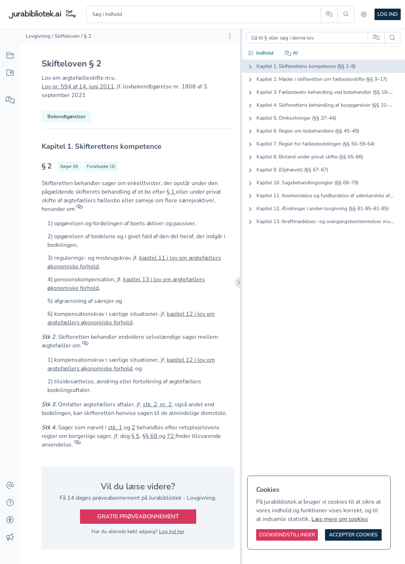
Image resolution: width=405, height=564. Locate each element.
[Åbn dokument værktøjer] (229, 36)
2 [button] (133, 427)
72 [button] (171, 436)
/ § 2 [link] (86, 36)
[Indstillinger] (363, 14)
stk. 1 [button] (115, 427)
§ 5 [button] (135, 436)
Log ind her (171, 531)
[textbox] (138, 146)
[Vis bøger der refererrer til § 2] (69, 166)
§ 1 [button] (171, 192)
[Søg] (346, 14)
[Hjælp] (10, 502)
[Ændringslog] (10, 537)
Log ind (387, 14)
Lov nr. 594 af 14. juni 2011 (78, 87)
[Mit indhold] (10, 72)
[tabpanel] (323, 150)
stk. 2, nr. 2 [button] (157, 404)
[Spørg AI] (329, 14)
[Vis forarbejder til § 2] (101, 166)
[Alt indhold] (10, 55)
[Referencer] (79, 209)
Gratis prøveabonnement (138, 517)
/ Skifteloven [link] (66, 36)
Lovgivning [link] (38, 36)
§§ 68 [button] (150, 436)
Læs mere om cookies (339, 519)
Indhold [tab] (260, 53)
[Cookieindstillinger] (287, 535)
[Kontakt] (10, 485)
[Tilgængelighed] (10, 520)
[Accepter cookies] (353, 535)
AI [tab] (291, 53)
